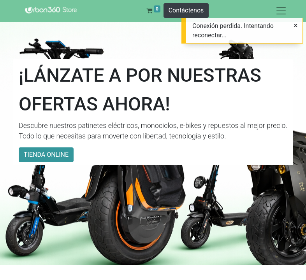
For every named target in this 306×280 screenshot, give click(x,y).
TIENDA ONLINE (46, 154)
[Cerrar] (295, 25)
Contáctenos (186, 10)
